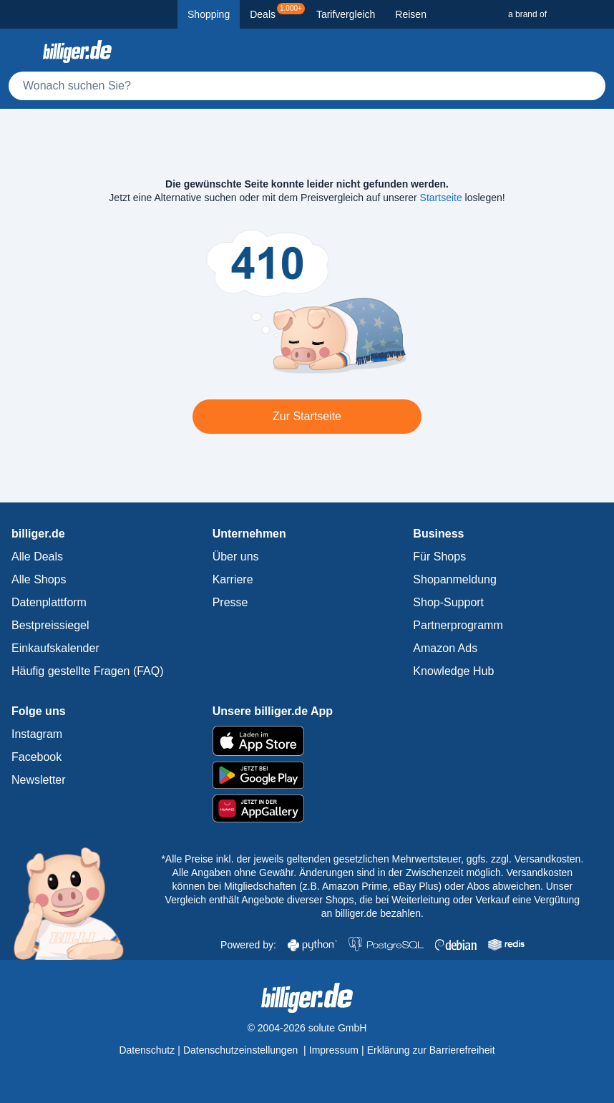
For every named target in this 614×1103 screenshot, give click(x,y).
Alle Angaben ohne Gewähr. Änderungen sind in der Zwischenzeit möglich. (339, 872)
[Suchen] (588, 86)
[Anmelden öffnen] (591, 51)
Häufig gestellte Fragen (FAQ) (87, 671)
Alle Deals (37, 556)
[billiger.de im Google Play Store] (307, 775)
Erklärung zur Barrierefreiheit (431, 1050)
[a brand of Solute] (555, 14)
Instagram (36, 734)
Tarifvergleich (345, 14)
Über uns (236, 556)
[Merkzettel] (559, 51)
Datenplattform (49, 602)
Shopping (208, 14)
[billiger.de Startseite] (77, 51)
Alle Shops (39, 579)
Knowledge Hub (453, 671)
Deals (277, 11)
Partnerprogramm (457, 625)
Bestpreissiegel (50, 625)
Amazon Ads (445, 648)
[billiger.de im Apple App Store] (307, 741)
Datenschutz (147, 1050)
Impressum (334, 1050)
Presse (230, 602)
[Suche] (307, 86)
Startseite (441, 197)
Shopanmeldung (455, 579)
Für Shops (439, 556)
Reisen (411, 14)
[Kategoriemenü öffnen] (23, 51)
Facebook (36, 757)
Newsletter (38, 780)
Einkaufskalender (55, 648)
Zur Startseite (307, 416)
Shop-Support (448, 602)
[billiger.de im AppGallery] (307, 808)
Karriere (233, 579)
